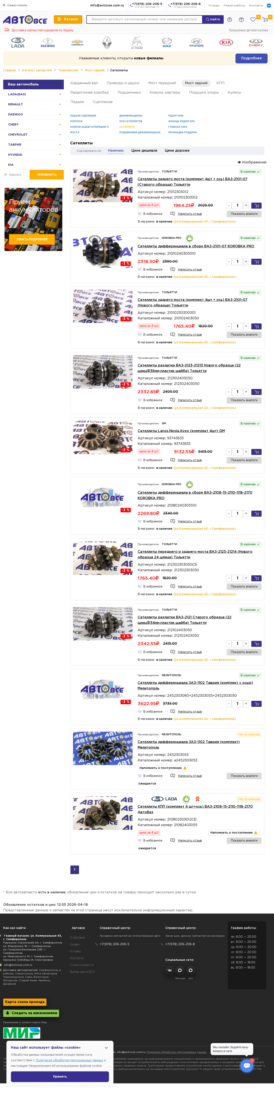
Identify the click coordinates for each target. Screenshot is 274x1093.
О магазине (77, 937)
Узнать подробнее (32, 239)
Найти (213, 19)
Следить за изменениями (31, 1013)
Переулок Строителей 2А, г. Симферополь (32, 943)
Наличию (116, 150)
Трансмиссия (68, 70)
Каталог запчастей (37, 70)
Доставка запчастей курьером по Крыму (39, 30)
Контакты (256, 5)
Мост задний (94, 70)
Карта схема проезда (25, 1002)
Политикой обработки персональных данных (69, 1060)
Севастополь (15, 5)
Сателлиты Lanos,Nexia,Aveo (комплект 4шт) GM (181, 431)
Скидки (75, 944)
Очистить (15, 175)
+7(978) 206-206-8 (185, 6)
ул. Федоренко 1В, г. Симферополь (27, 946)
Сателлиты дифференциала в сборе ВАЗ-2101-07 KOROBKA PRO (196, 246)
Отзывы (214, 5)
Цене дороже (177, 150)
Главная (9, 70)
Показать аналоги (244, 214)
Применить (46, 174)
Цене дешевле (144, 150)
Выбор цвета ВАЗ (82, 972)
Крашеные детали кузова (248, 30)
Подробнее (251, 58)
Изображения (252, 162)
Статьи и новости (82, 965)
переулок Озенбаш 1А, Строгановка (28, 960)
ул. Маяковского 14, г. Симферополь (28, 956)
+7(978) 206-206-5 (147, 6)
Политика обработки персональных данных (177, 1052)
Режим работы (234, 5)
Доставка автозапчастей (20, 970)
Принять (60, 1076)
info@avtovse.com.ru (107, 5)
